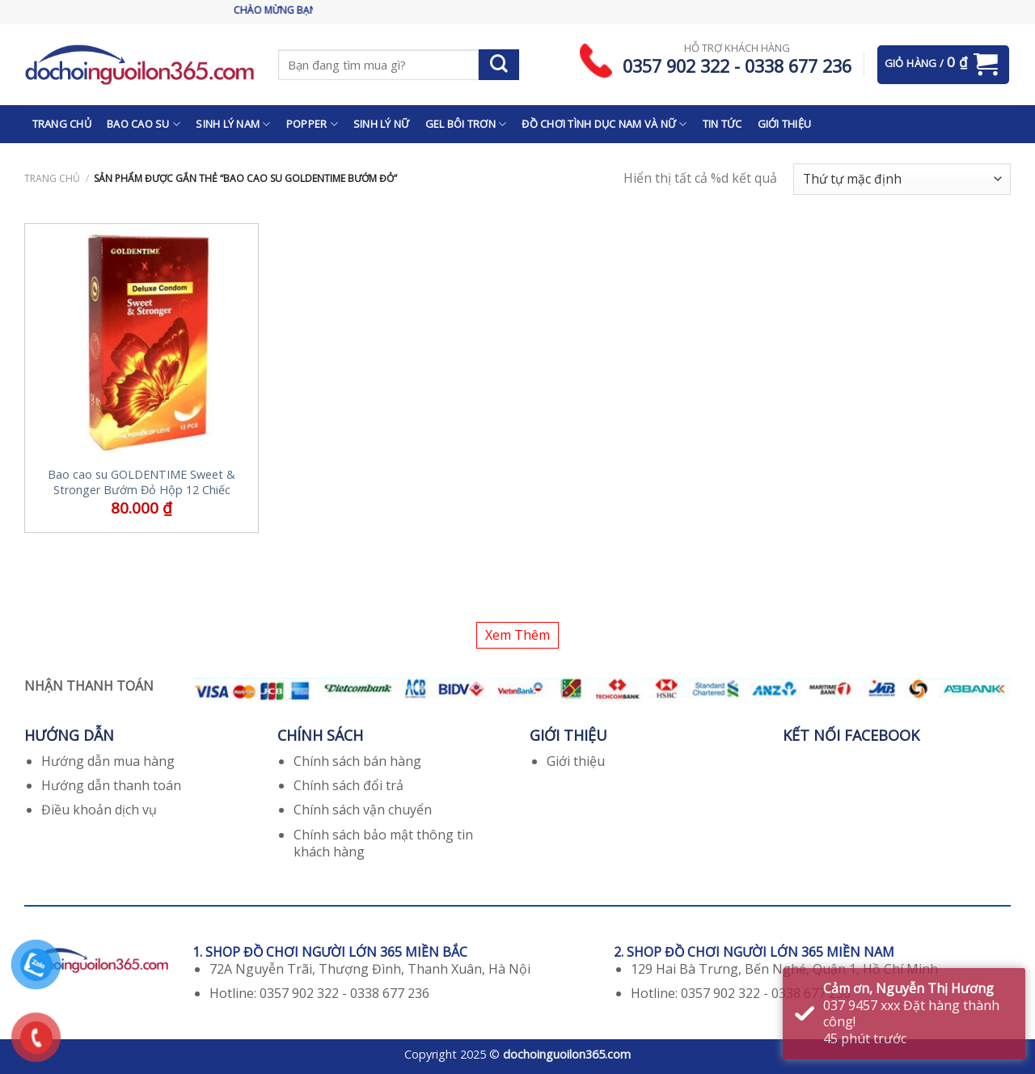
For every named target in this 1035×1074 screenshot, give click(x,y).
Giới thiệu (576, 761)
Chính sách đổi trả (348, 785)
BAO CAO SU (143, 124)
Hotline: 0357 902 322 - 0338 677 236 (319, 993)
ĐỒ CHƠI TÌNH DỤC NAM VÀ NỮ (604, 124)
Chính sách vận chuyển (363, 809)
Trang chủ (52, 178)
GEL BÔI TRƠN (466, 124)
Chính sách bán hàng (357, 761)
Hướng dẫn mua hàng (108, 761)
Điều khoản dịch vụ (99, 809)
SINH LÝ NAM (233, 124)
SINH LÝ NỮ (381, 123)
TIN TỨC (722, 123)
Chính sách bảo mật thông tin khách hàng (383, 843)
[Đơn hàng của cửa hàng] (902, 179)
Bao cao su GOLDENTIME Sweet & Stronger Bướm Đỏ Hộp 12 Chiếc (141, 482)
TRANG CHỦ (61, 123)
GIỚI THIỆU (785, 123)
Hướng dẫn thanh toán (111, 785)
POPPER (312, 124)
